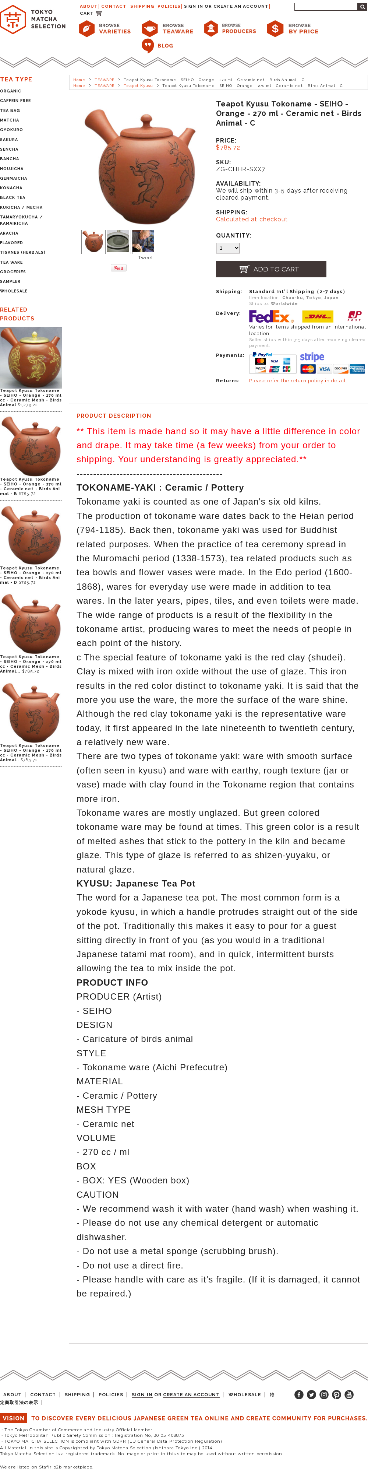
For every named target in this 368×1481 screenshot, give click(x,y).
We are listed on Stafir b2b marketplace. (46, 1467)
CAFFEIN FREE (15, 100)
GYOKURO (11, 129)
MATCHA (9, 120)
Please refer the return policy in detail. (298, 380)
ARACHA (9, 233)
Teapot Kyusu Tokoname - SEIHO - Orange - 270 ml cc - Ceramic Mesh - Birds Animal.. (31, 752)
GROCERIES (13, 272)
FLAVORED (11, 243)
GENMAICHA (13, 178)
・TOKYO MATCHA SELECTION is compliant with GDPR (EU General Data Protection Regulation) (111, 1441)
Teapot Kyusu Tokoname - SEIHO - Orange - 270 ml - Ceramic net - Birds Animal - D (30, 575)
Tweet (145, 257)
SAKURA (9, 139)
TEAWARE (104, 80)
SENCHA (9, 149)
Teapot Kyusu (138, 86)
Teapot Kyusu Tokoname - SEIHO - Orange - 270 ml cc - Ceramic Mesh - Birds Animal (31, 397)
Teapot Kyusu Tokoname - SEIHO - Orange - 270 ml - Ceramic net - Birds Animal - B (30, 486)
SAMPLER (10, 281)
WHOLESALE (14, 291)
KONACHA (11, 188)
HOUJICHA (12, 168)
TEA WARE (11, 262)
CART (87, 13)
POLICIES (169, 6)
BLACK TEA (12, 197)
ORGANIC (10, 91)
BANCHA (9, 159)
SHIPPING (142, 6)
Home (79, 80)
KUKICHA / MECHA (21, 207)
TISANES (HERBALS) (23, 252)
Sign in (193, 6)
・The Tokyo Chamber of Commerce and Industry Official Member (76, 1429)
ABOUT (89, 6)
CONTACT (114, 6)
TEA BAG (10, 110)
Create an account (241, 6)
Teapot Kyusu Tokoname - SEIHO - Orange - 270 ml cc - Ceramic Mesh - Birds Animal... (31, 664)
